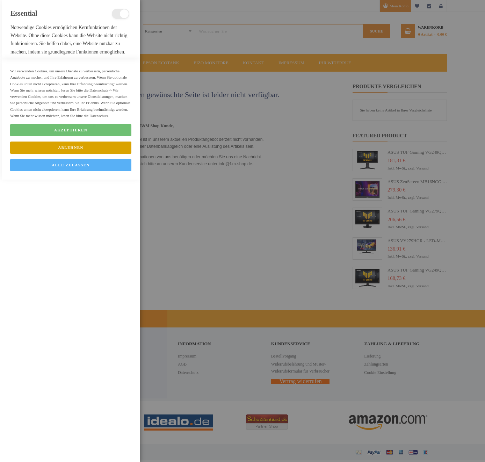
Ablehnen (71, 430)
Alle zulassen (70, 447)
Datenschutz (98, 372)
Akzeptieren (70, 412)
